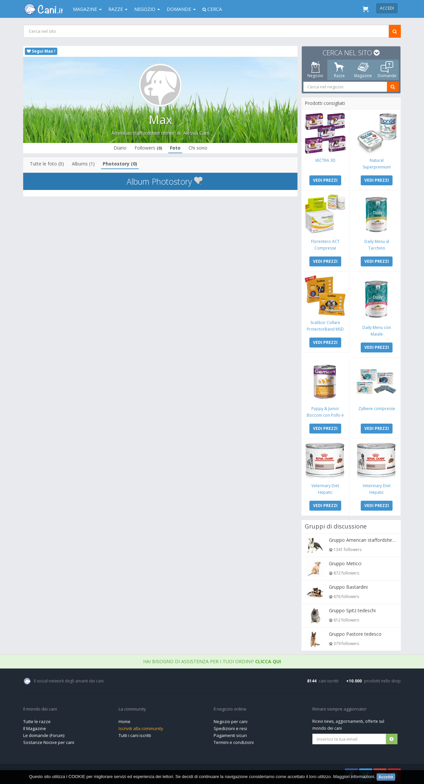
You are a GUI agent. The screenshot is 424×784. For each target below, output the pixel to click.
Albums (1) (83, 164)
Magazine (87, 9)
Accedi (387, 8)
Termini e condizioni (234, 741)
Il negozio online (230, 707)
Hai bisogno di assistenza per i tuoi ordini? (212, 660)
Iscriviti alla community (141, 727)
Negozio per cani (230, 720)
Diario (120, 148)
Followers (148, 148)
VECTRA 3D (325, 160)
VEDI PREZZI (325, 180)
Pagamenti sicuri (230, 734)
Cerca (212, 9)
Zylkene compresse (376, 407)
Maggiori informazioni (353, 776)
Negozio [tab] (315, 69)
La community (132, 707)
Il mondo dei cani (40, 707)
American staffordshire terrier (142, 133)
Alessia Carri (196, 133)
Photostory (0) (120, 164)
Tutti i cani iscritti (135, 734)
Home (125, 720)
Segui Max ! (41, 51)
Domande (181, 9)
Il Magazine (34, 727)
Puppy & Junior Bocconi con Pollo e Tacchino (325, 413)
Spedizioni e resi (230, 727)
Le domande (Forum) (43, 734)
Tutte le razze (37, 720)
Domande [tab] (387, 69)
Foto (175, 148)
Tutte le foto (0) (47, 164)
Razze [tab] (339, 69)
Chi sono (197, 148)
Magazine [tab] (363, 69)
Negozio (147, 9)
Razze (118, 9)
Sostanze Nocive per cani (48, 741)
